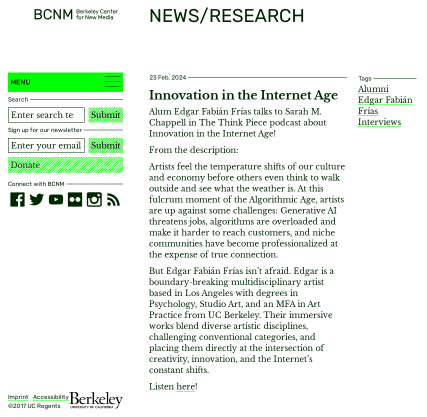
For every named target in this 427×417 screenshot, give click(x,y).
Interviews (379, 122)
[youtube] (56, 199)
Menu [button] (65, 81)
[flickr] (75, 199)
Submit (105, 115)
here (185, 387)
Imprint (18, 397)
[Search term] (46, 115)
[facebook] (17, 199)
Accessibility (51, 397)
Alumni (373, 89)
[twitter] (36, 199)
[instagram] (94, 199)
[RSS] (113, 199)
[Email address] (46, 145)
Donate (25, 165)
